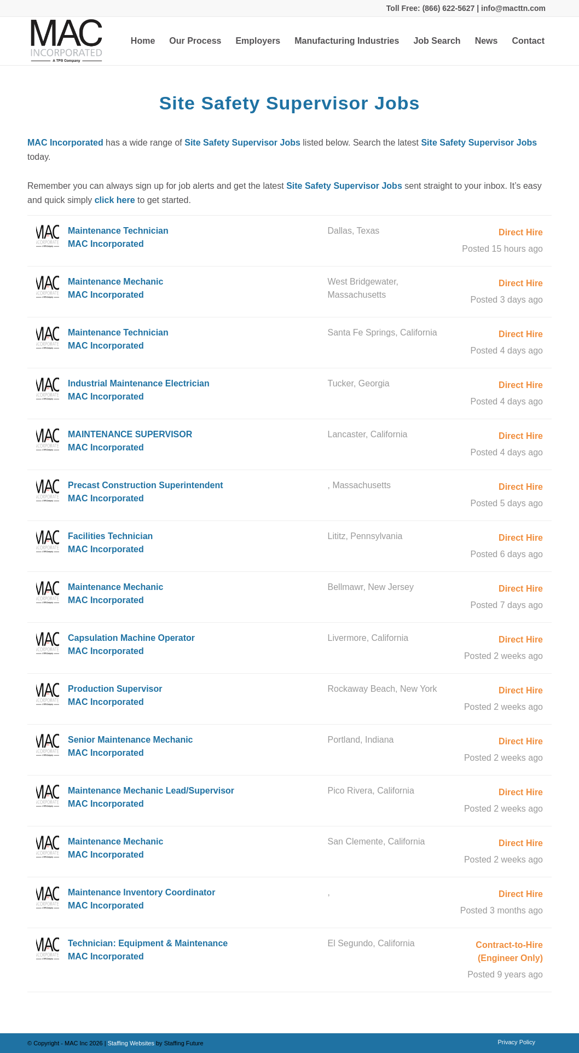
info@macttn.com (512, 8)
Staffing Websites (132, 1043)
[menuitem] (143, 41)
